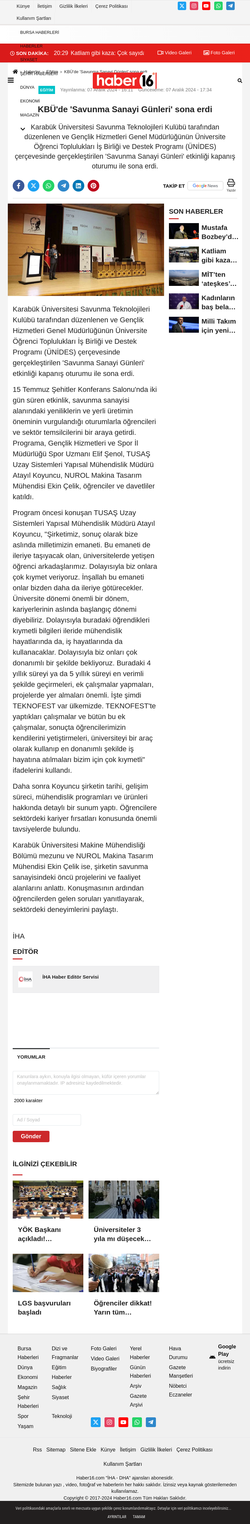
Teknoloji (62, 1416)
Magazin (29, 115)
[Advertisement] (117, 1020)
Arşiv (136, 1386)
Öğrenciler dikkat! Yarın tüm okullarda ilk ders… (123, 1308)
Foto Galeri (104, 1348)
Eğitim (59, 1367)
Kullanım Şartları (34, 18)
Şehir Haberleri (39, 73)
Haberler (31, 46)
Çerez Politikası (111, 6)
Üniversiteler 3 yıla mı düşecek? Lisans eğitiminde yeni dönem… (122, 1234)
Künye (23, 6)
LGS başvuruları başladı (44, 1307)
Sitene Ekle (83, 1449)
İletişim (44, 6)
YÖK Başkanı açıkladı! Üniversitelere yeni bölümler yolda (40, 1234)
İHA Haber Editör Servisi (70, 977)
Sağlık (59, 1387)
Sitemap (55, 1449)
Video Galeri (105, 1358)
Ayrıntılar (116, 1517)
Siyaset (28, 60)
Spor (23, 1416)
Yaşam (26, 1426)
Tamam (139, 1517)
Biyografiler (104, 1368)
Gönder (31, 1136)
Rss (37, 1449)
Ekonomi (30, 101)
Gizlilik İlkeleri (74, 6)
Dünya (27, 87)
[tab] (31, 1056)
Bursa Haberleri (39, 32)
